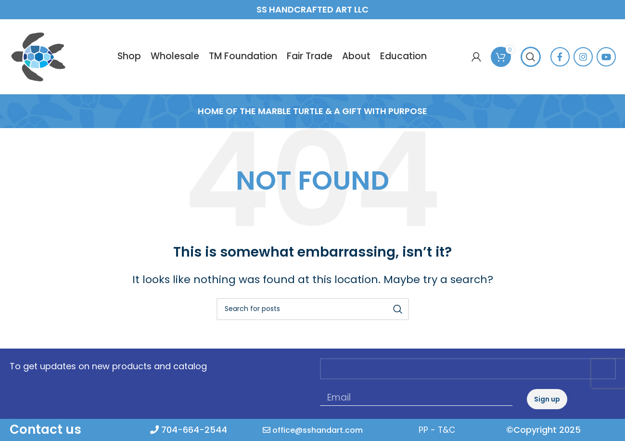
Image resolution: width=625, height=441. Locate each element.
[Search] (531, 67)
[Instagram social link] (583, 67)
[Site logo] (51, 66)
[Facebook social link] (560, 67)
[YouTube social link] (606, 67)
